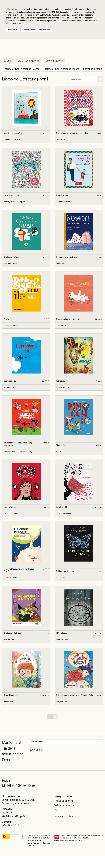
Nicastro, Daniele (10, 325)
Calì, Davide (61, 325)
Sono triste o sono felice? (14, 133)
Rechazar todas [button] (29, 30)
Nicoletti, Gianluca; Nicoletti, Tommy (18, 451)
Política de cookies (63, 800)
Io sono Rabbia (10, 507)
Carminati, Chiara (10, 263)
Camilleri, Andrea (63, 202)
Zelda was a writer (11, 513)
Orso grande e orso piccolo (67, 319)
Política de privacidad (64, 805)
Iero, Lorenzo (61, 701)
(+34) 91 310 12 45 (11, 825)
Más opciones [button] (44, 30)
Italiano (8, 60)
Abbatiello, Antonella (12, 140)
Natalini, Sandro (62, 387)
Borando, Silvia (9, 387)
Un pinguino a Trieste (12, 257)
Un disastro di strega (12, 633)
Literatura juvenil (55, 60)
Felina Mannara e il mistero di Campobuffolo (74, 695)
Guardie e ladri (62, 195)
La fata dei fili (61, 507)
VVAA (58, 451)
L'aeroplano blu (10, 381)
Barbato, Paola (9, 640)
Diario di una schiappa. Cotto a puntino (72, 133)
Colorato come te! (11, 695)
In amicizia (60, 381)
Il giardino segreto (11, 195)
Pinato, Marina (61, 263)
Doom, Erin (60, 578)
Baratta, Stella (9, 701)
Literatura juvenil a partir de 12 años (61, 68)
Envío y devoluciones (64, 796)
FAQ (56, 810)
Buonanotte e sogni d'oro (66, 257)
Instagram (59, 816)
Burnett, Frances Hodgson (14, 202)
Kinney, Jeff (60, 140)
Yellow (6, 319)
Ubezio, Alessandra (64, 513)
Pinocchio (60, 445)
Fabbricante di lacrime (65, 571)
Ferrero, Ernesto (10, 578)
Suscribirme (36, 749)
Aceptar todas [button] (13, 30)
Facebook (74, 816)
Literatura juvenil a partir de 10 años (21, 68)
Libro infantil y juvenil (29, 60)
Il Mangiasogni (62, 633)
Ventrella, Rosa (62, 640)
